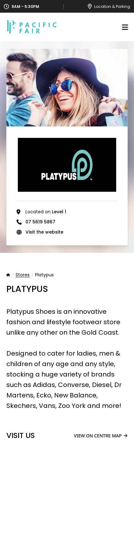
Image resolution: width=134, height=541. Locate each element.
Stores (23, 275)
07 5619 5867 (40, 222)
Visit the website (44, 232)
